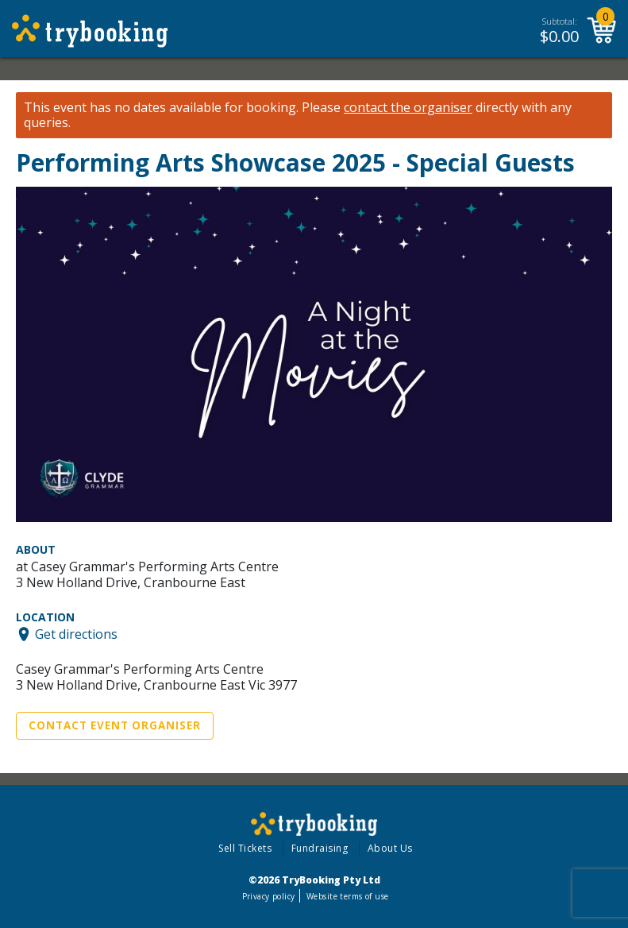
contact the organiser (408, 107)
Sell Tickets (245, 848)
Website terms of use (347, 896)
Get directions (76, 634)
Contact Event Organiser (115, 725)
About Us (390, 848)
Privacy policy (268, 896)
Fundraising (320, 848)
